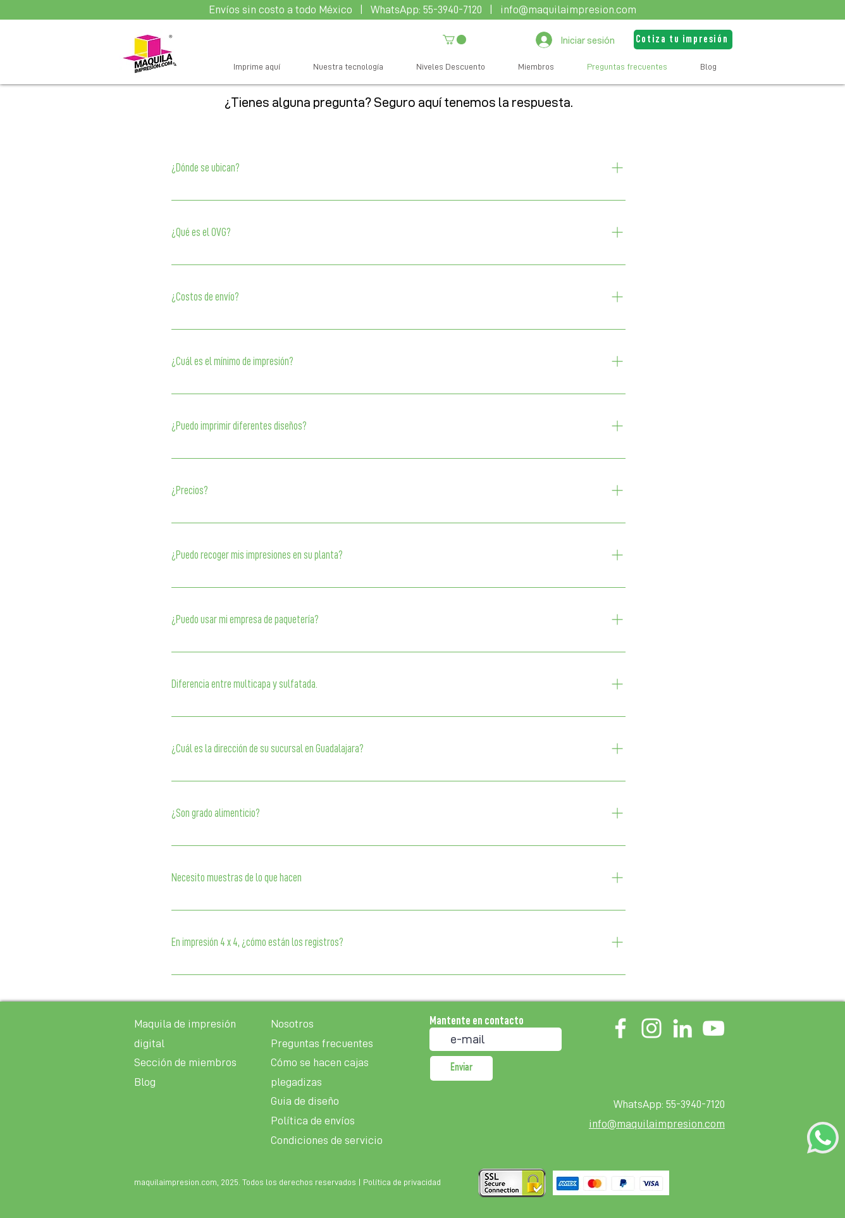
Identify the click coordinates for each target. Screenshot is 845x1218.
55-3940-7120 (452, 9)
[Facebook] (620, 1028)
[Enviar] (461, 1068)
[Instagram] (651, 1028)
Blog (145, 1082)
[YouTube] (713, 1028)
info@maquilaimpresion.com (568, 9)
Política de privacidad (402, 1182)
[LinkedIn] (682, 1028)
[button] (454, 39)
